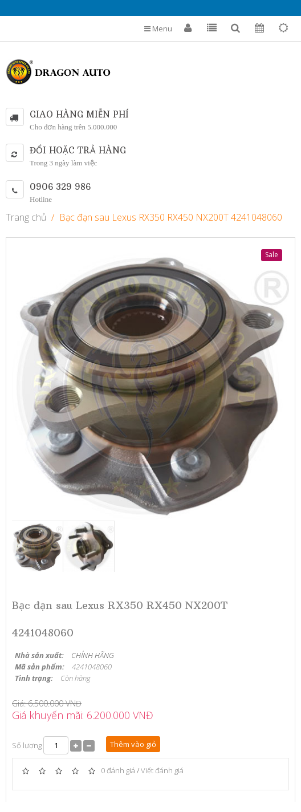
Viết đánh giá (162, 771)
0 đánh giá (118, 771)
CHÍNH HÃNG (92, 655)
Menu (158, 28)
